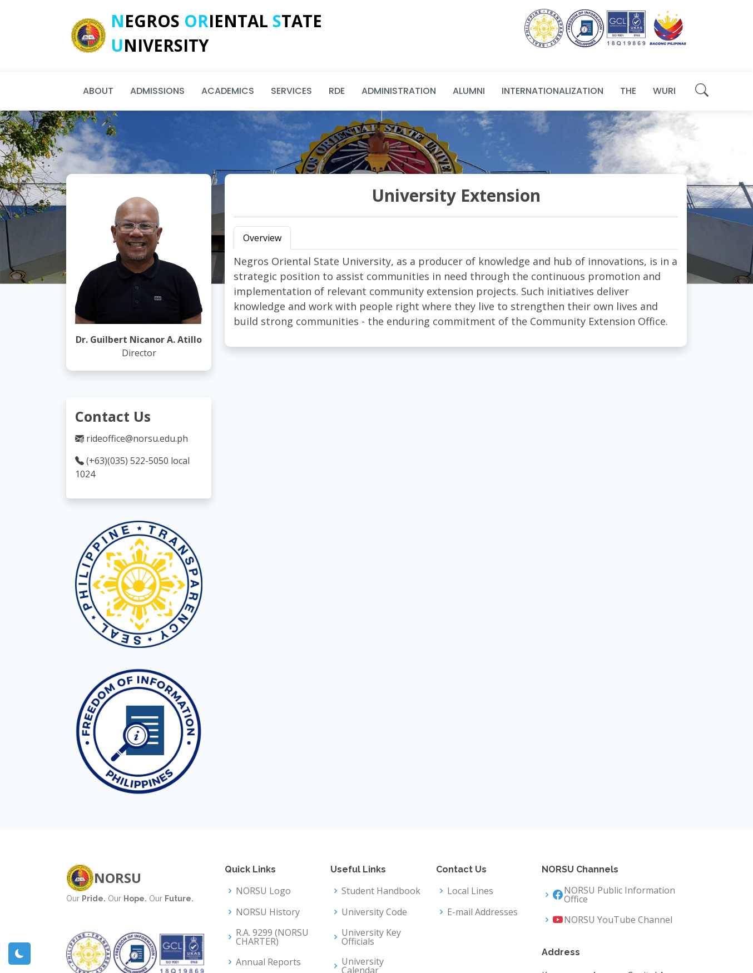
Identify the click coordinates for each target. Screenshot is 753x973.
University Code (374, 911)
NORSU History (268, 911)
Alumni (469, 90)
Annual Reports (268, 961)
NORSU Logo (263, 890)
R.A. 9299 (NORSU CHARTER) (272, 937)
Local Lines (470, 890)
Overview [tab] (262, 238)
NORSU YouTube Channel (618, 919)
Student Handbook (380, 890)
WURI (664, 90)
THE (628, 90)
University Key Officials (371, 937)
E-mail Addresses (482, 911)
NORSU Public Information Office (619, 895)
